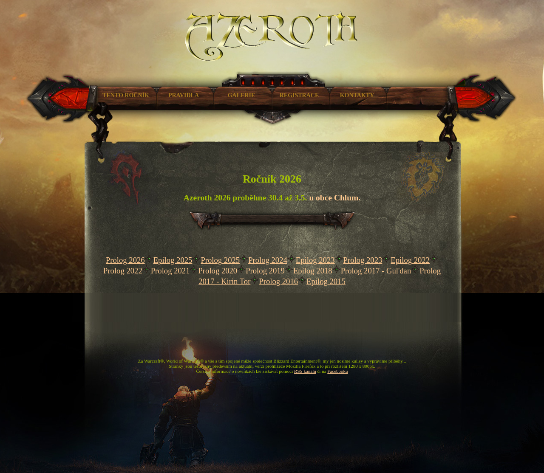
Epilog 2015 (326, 281)
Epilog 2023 (315, 260)
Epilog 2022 (410, 260)
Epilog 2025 (173, 260)
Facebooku (337, 371)
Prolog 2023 (362, 260)
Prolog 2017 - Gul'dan (376, 270)
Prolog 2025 (220, 260)
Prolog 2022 (122, 270)
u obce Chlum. (334, 197)
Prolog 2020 (217, 270)
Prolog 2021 (170, 270)
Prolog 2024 (267, 260)
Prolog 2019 (265, 270)
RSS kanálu (305, 371)
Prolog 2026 (125, 260)
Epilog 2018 (312, 270)
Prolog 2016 (278, 281)
